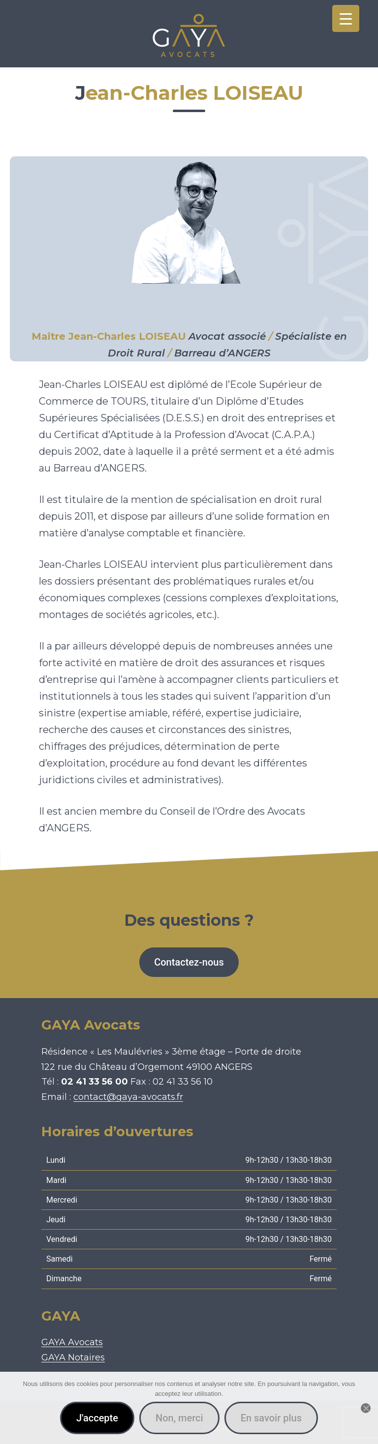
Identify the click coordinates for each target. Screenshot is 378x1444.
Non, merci (179, 1418)
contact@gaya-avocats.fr (128, 1096)
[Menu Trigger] (345, 18)
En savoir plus (271, 1418)
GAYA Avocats (72, 1342)
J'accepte (97, 1418)
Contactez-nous (189, 962)
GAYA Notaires (73, 1357)
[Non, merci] (366, 1408)
